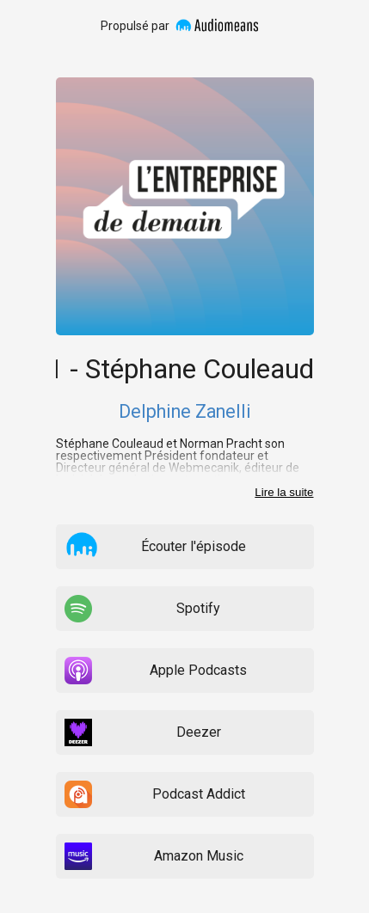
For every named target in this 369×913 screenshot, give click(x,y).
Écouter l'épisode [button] (193, 546)
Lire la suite (284, 492)
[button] (82, 546)
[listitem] (184, 546)
